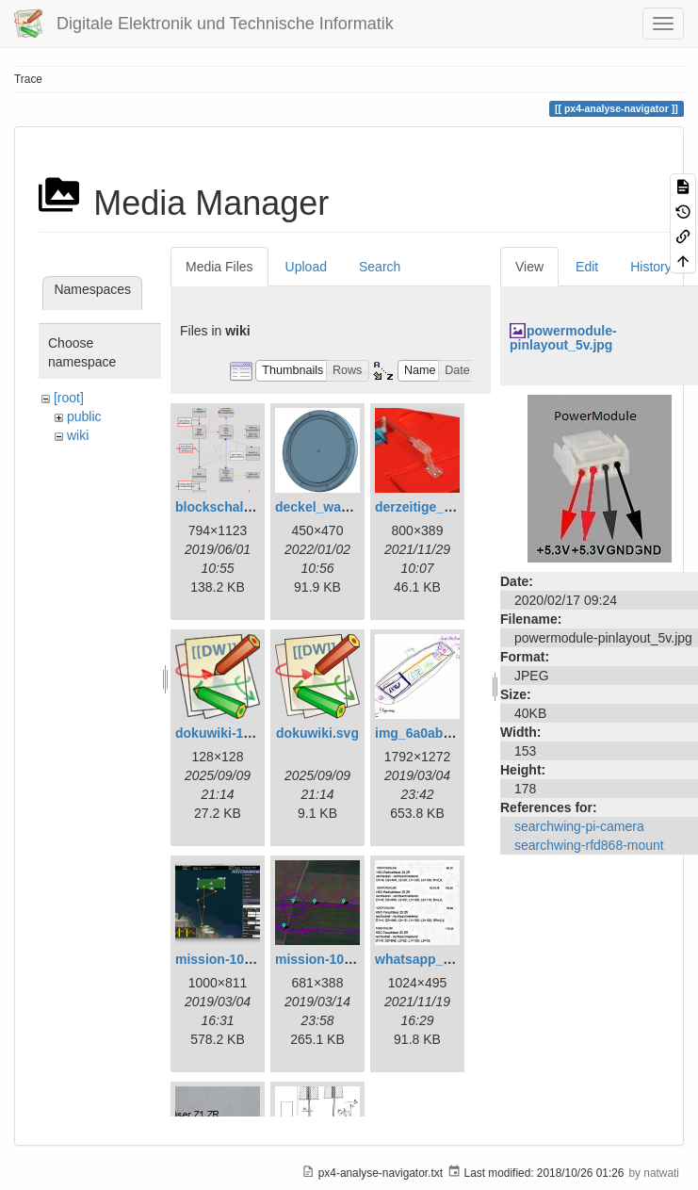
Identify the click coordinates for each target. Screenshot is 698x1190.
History (651, 266)
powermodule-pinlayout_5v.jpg (563, 337)
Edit (587, 266)
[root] (69, 397)
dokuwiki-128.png (230, 733)
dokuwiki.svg (317, 733)
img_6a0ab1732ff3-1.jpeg (453, 733)
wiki (78, 435)
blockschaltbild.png (237, 506)
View (529, 266)
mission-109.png (327, 959)
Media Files (219, 266)
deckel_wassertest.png (347, 506)
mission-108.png (227, 959)
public (84, 416)
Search (379, 266)
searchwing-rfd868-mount (589, 845)
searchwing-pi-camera (579, 826)
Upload (306, 266)
